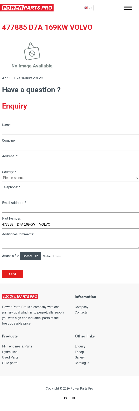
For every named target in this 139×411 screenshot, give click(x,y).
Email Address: (70, 207)
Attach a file (37, 256)
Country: (70, 175)
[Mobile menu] (128, 8)
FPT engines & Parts (17, 346)
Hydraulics (10, 352)
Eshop (79, 352)
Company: (70, 144)
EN (90, 7)
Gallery (80, 357)
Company (81, 307)
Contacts (81, 312)
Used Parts (10, 357)
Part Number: (70, 222)
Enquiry (80, 346)
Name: (70, 129)
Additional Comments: (70, 240)
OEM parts (10, 363)
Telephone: (70, 191)
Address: (70, 160)
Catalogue (82, 363)
